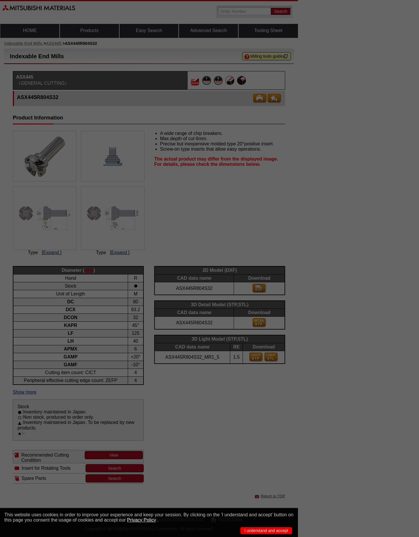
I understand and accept (266, 530)
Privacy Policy (141, 519)
